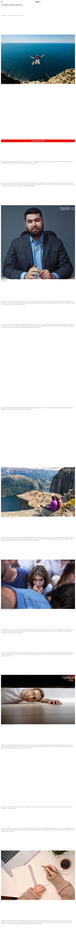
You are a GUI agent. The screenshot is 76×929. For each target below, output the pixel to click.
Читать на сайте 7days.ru (38, 141)
